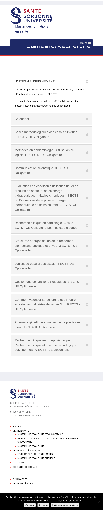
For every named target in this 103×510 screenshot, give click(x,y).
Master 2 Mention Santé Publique (36, 458)
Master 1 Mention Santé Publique (36, 454)
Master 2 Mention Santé (30, 446)
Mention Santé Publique (26, 450)
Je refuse (43, 505)
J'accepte (29, 505)
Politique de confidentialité (65, 505)
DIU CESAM (18, 463)
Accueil (17, 426)
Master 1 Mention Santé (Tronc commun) (40, 434)
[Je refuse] (99, 501)
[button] (83, 42)
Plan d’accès (20, 479)
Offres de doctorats (25, 467)
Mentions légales (23, 483)
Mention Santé (21, 431)
